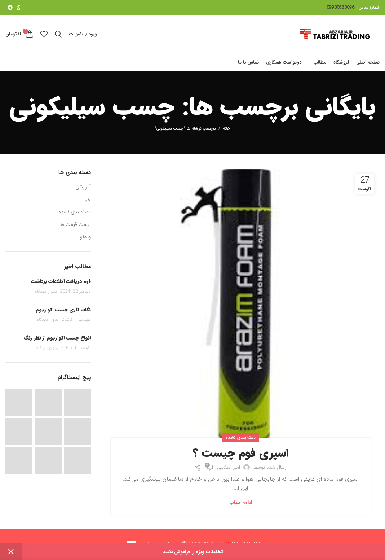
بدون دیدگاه (46, 291)
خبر (87, 200)
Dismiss (11, 551)
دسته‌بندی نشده (241, 437)
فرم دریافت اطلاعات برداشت (61, 281)
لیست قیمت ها (75, 224)
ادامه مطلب (240, 502)
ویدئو (85, 237)
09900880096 (340, 7)
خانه (226, 129)
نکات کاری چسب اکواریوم (63, 310)
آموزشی (83, 187)
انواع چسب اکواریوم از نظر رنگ (57, 338)
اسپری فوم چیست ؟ (240, 453)
